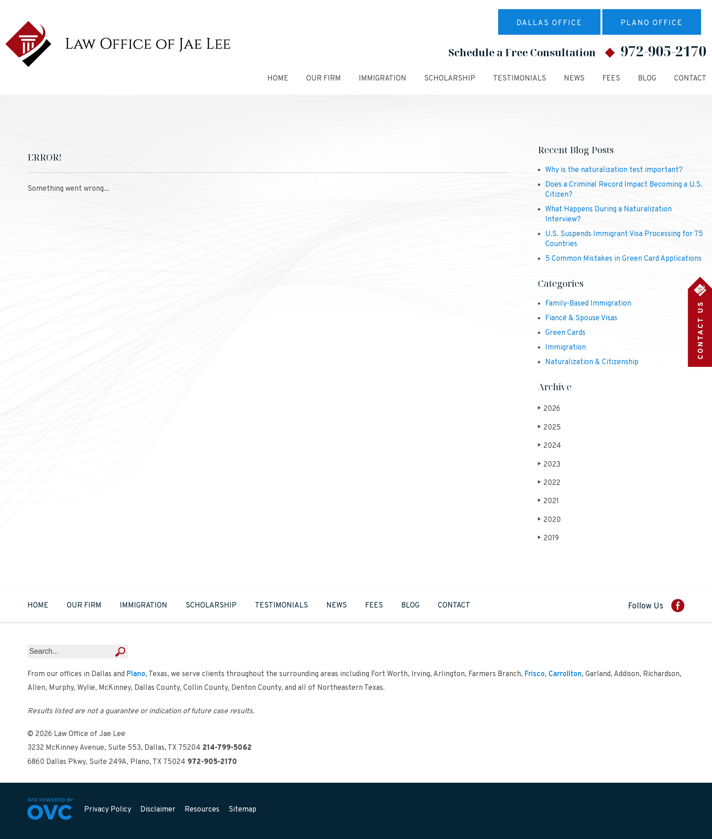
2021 (548, 501)
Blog (647, 78)
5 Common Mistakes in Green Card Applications (623, 259)
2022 (549, 482)
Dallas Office (549, 23)
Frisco (535, 674)
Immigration (382, 78)
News (574, 78)
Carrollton (565, 674)
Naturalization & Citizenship (591, 362)
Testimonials (519, 78)
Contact (690, 78)
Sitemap (242, 809)
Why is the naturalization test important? (614, 170)
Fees (611, 78)
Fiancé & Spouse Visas (581, 318)
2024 (550, 445)
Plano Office (652, 23)
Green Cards (565, 333)
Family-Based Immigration (588, 303)
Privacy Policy (107, 809)
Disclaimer (157, 809)
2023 (549, 464)
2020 (549, 520)
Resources (202, 809)
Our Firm (323, 78)
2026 (549, 408)
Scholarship (449, 78)
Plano (136, 674)
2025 (549, 427)
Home (277, 78)
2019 (548, 538)
